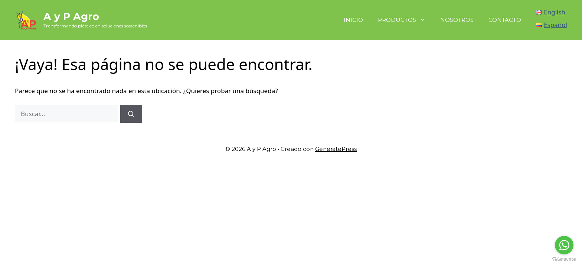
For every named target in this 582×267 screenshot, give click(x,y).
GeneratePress (336, 148)
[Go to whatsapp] (564, 245)
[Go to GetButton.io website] (564, 259)
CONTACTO (504, 19)
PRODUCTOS (405, 20)
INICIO (353, 19)
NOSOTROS (457, 19)
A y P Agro (71, 16)
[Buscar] (131, 114)
